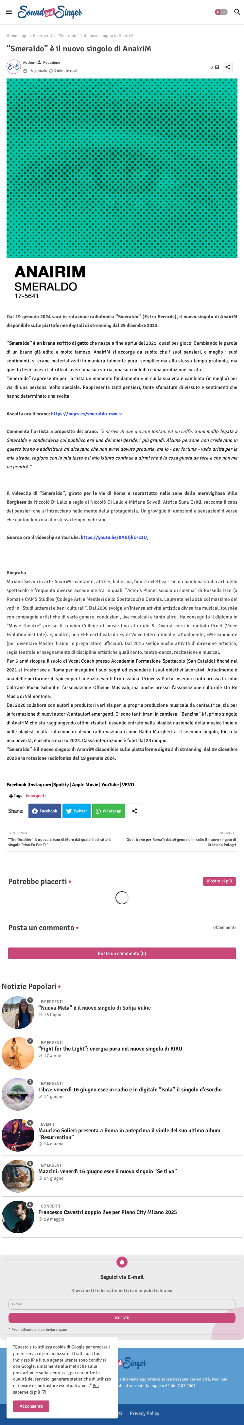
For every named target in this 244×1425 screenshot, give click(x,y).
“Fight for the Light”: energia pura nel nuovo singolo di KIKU (110, 1049)
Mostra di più (219, 881)
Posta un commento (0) (122, 953)
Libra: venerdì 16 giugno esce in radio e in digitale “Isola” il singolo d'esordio (130, 1089)
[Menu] (9, 12)
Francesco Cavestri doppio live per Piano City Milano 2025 (107, 1212)
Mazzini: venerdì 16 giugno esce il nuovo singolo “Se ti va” (107, 1171)
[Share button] (134, 811)
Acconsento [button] (31, 1406)
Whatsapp (112, 811)
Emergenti (42, 35)
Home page (17, 35)
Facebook (48, 811)
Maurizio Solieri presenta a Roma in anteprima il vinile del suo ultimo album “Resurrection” (129, 1133)
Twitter (80, 811)
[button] (221, 12)
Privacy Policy (144, 1413)
